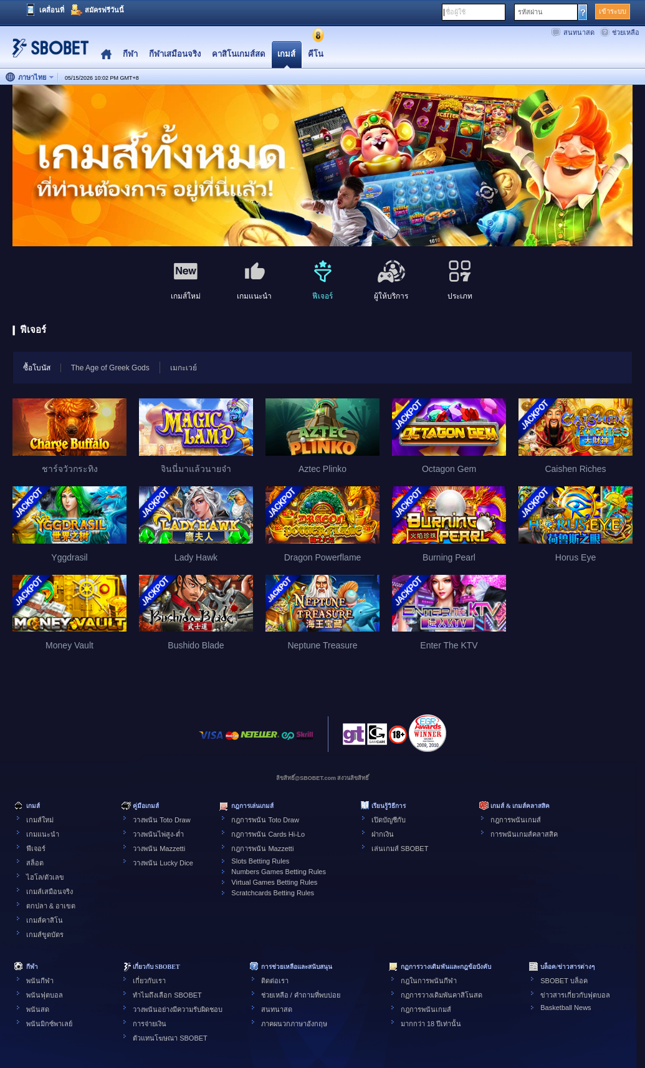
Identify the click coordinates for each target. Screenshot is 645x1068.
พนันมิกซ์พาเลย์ (49, 1023)
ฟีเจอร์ (35, 848)
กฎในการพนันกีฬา (429, 980)
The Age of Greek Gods (110, 367)
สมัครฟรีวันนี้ (104, 10)
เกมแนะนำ (42, 834)
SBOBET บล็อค (563, 980)
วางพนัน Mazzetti (159, 848)
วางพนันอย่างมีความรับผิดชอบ (177, 1009)
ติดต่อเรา (275, 980)
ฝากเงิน (382, 834)
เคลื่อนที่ (51, 10)
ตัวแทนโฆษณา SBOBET (170, 1038)
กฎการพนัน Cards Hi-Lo (268, 834)
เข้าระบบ (612, 11)
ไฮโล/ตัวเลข (45, 877)
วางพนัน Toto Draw (162, 820)
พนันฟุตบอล (44, 995)
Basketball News (565, 1007)
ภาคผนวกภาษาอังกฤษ (294, 1023)
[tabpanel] (322, 166)
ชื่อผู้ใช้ (456, 12)
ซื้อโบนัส (31, 367)
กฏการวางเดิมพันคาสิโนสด (441, 995)
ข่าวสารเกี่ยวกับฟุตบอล (575, 995)
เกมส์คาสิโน (44, 920)
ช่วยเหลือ (625, 32)
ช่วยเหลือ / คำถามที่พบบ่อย (300, 995)
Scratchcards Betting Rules (272, 893)
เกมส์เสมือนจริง (49, 891)
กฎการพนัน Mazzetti (262, 848)
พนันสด (37, 1009)
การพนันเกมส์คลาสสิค (524, 834)
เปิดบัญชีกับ (388, 820)
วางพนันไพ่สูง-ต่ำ (158, 834)
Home (106, 54)
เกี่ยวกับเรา (149, 980)
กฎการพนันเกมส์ (515, 820)
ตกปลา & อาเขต (50, 906)
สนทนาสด (579, 32)
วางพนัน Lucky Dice (163, 863)
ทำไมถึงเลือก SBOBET (167, 995)
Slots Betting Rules (260, 861)
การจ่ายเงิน (149, 1023)
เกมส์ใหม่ (40, 820)
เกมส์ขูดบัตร (45, 934)
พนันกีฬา (40, 980)
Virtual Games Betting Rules (274, 882)
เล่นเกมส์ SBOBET (400, 848)
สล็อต (35, 863)
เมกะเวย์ (183, 367)
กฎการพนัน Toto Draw (265, 820)
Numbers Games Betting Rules (278, 871)
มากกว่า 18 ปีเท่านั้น (431, 1023)
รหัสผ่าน (530, 12)
